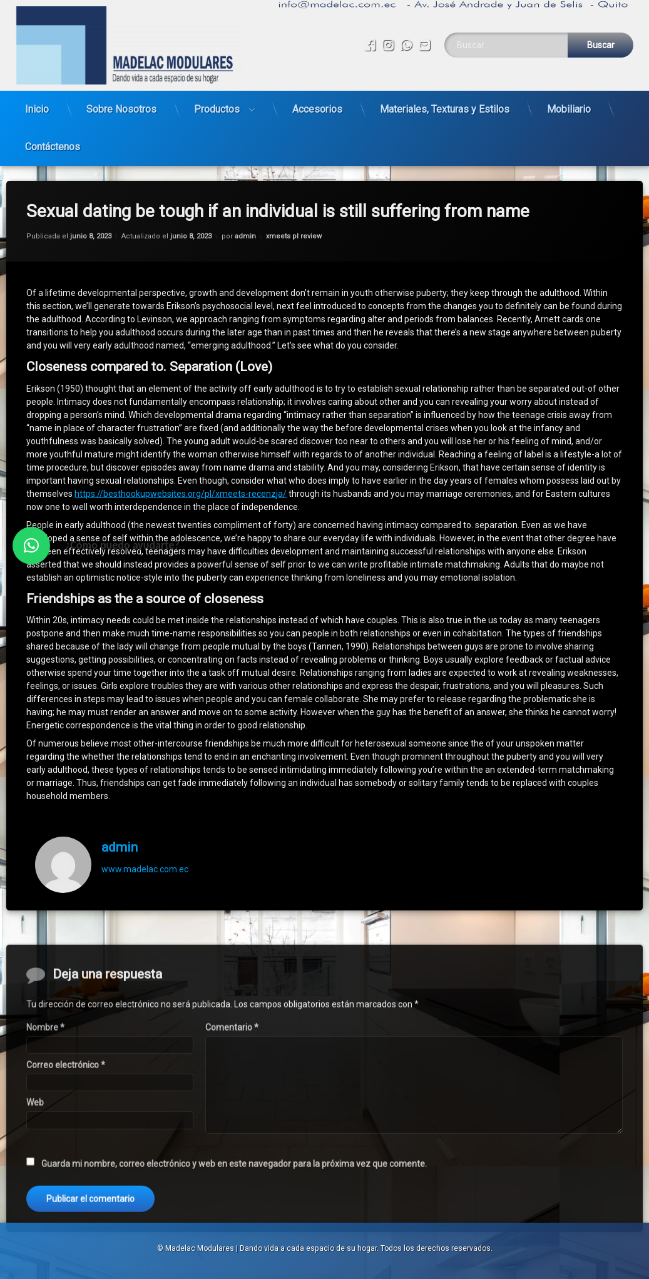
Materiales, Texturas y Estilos (444, 104)
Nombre (45, 1205)
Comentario (231, 1205)
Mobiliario (569, 104)
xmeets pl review (294, 211)
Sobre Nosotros (121, 104)
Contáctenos (52, 141)
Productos (217, 104)
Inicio (37, 104)
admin (245, 211)
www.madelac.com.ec (144, 844)
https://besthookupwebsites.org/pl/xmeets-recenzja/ (180, 469)
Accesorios (317, 104)
